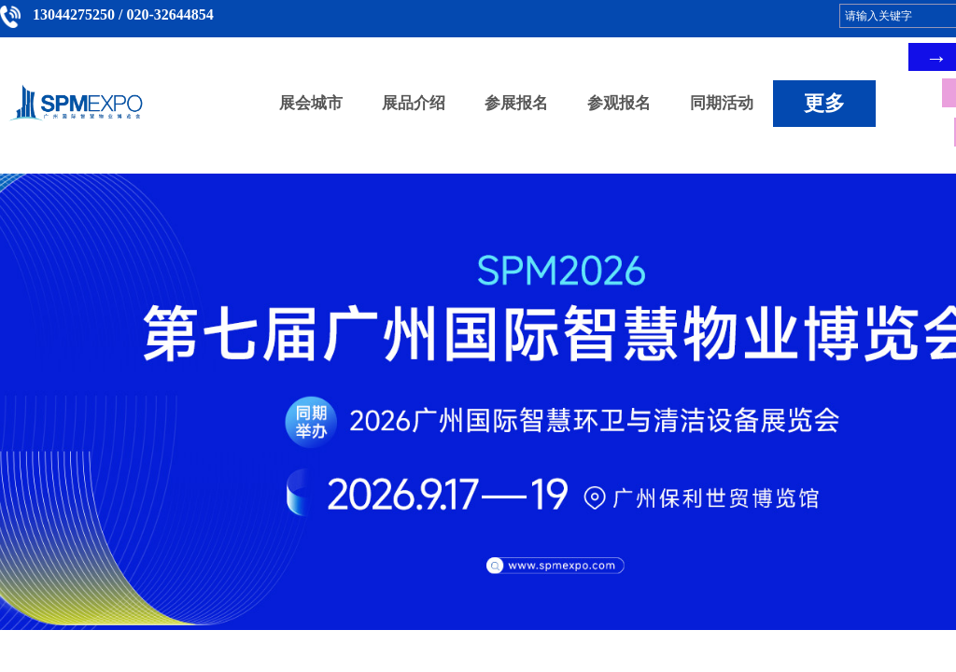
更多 (824, 103)
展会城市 (311, 103)
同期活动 (721, 103)
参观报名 (619, 103)
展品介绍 (413, 103)
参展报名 (516, 103)
